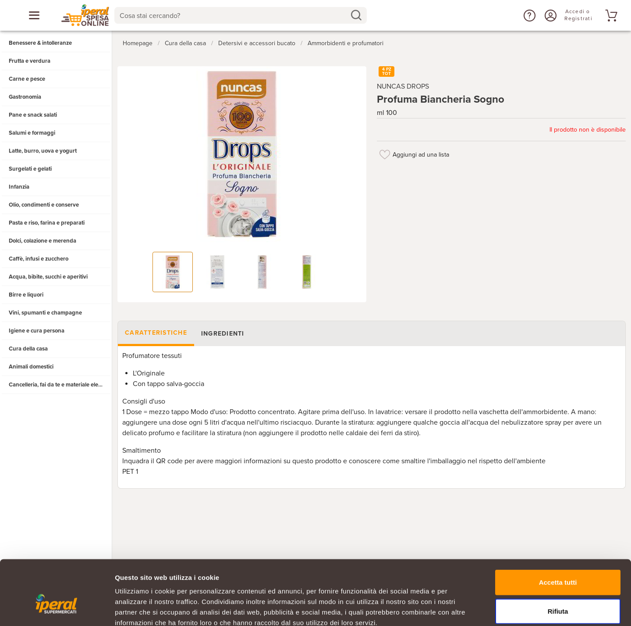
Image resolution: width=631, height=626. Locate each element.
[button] (528, 15)
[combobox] (240, 15)
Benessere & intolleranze (40, 43)
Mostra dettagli (461, 608)
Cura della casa (28, 348)
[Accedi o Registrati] (549, 15)
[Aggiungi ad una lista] (385, 154)
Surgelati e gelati (30, 168)
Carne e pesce (27, 78)
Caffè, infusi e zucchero (38, 258)
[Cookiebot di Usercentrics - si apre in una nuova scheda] (56, 608)
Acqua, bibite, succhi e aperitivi (48, 276)
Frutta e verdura (29, 60)
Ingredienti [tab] (223, 333)
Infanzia (19, 186)
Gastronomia (25, 96)
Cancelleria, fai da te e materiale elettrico (60, 384)
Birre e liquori (26, 294)
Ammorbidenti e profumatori (345, 43)
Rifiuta (558, 561)
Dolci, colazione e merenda (42, 240)
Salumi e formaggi (32, 132)
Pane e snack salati (33, 114)
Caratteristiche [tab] (156, 332)
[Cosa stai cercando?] (233, 15)
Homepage (137, 43)
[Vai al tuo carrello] (609, 15)
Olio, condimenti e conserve (44, 204)
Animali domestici (31, 366)
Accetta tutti (558, 533)
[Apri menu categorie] (34, 15)
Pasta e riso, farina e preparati (47, 222)
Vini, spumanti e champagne (45, 312)
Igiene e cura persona (36, 330)
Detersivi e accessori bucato (256, 43)
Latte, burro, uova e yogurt (43, 150)
